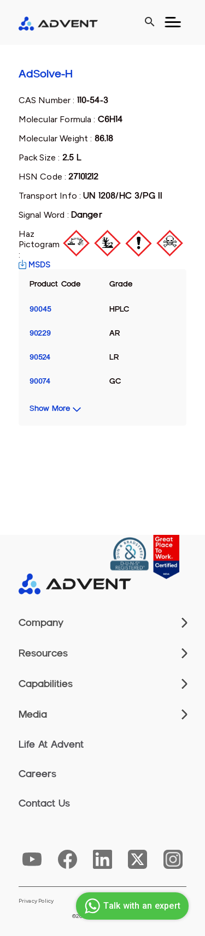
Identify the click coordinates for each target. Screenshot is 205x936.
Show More (50, 408)
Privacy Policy (36, 901)
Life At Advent (51, 744)
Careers (37, 774)
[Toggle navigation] (172, 22)
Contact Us (44, 803)
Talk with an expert (130, 906)
